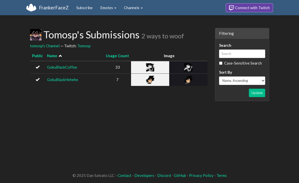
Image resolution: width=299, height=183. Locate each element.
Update (257, 93)
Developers (144, 175)
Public (37, 55)
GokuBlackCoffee (62, 67)
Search (225, 45)
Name (52, 55)
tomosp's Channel (45, 45)
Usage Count (117, 55)
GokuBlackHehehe (62, 79)
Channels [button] (133, 7)
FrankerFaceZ (54, 7)
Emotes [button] (108, 7)
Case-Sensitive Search (240, 63)
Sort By (225, 72)
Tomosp (84, 45)
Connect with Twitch (249, 7)
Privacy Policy (201, 175)
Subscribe (84, 7)
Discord (164, 175)
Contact (124, 175)
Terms (222, 175)
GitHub (180, 175)
